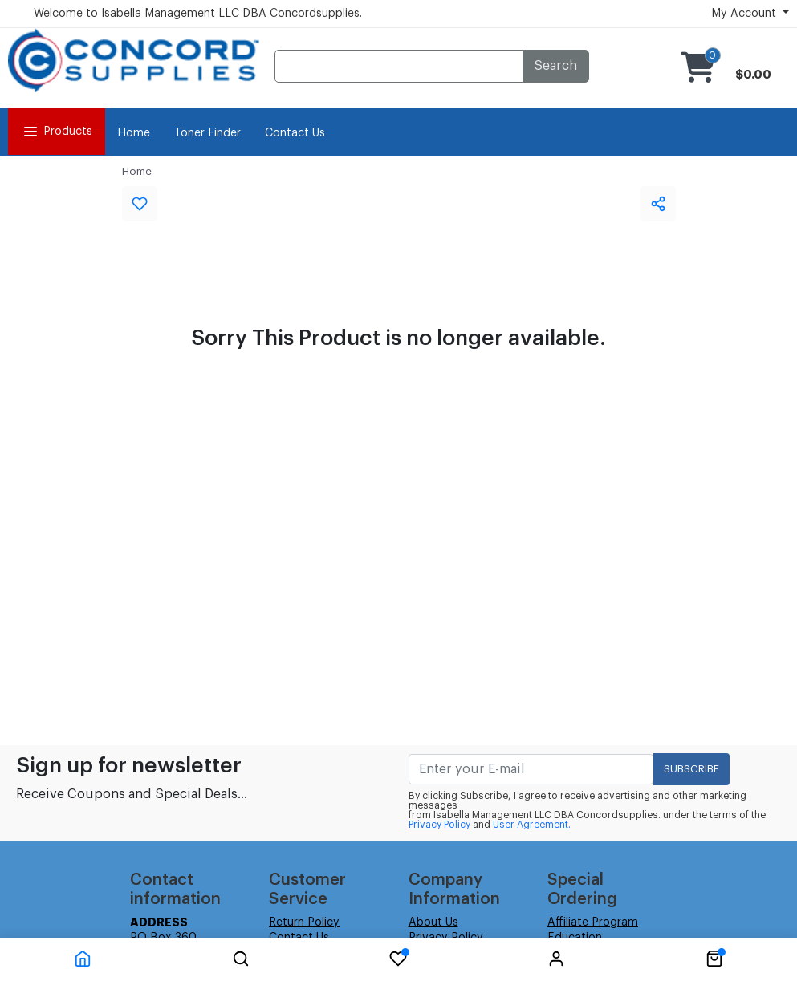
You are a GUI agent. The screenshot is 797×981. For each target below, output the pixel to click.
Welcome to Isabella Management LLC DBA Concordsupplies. (198, 13)
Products (56, 131)
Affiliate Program (592, 922)
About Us (433, 922)
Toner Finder (207, 133)
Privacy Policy (439, 824)
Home (133, 133)
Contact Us (295, 133)
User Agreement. (532, 824)
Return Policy (304, 922)
